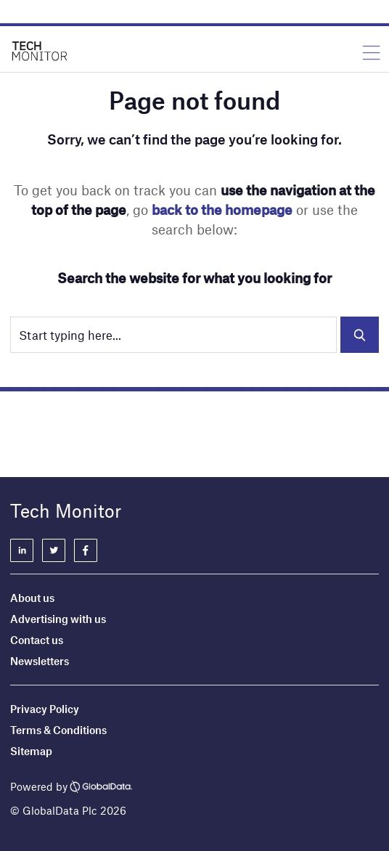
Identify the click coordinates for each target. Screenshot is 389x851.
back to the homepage (222, 209)
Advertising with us (58, 618)
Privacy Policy (44, 708)
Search (359, 335)
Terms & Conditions (58, 729)
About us (32, 597)
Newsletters (39, 660)
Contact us (36, 639)
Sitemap (31, 750)
